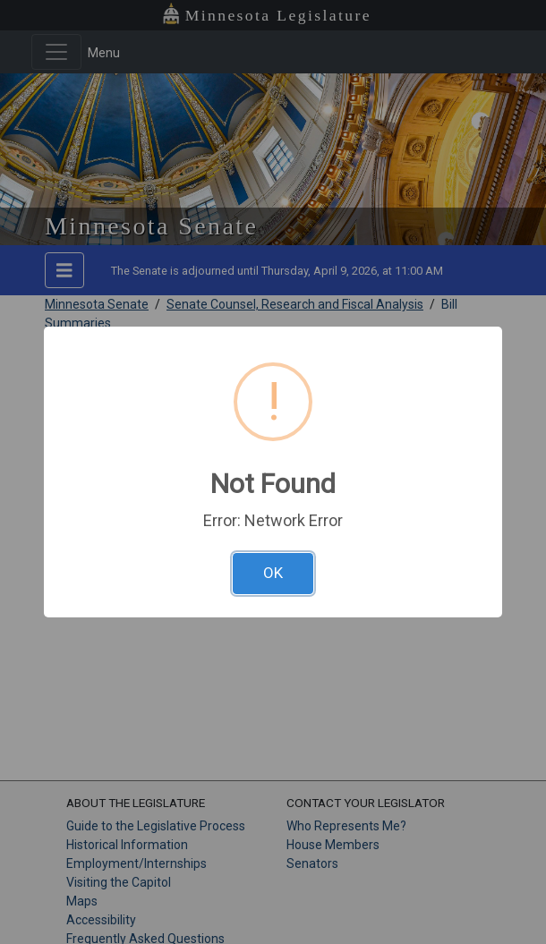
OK (273, 573)
